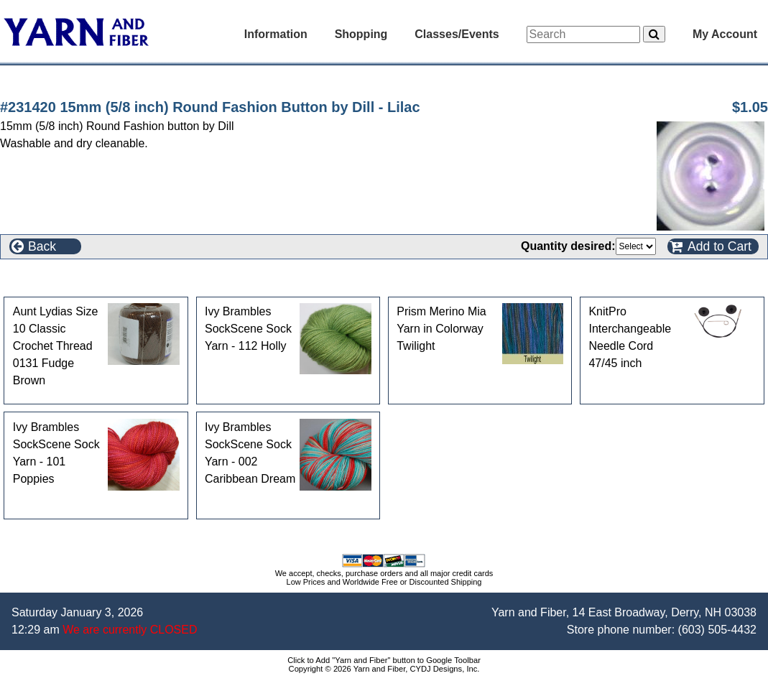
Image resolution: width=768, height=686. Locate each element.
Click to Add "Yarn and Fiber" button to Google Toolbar (384, 660)
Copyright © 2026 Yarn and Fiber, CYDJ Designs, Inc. (384, 668)
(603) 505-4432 (717, 630)
